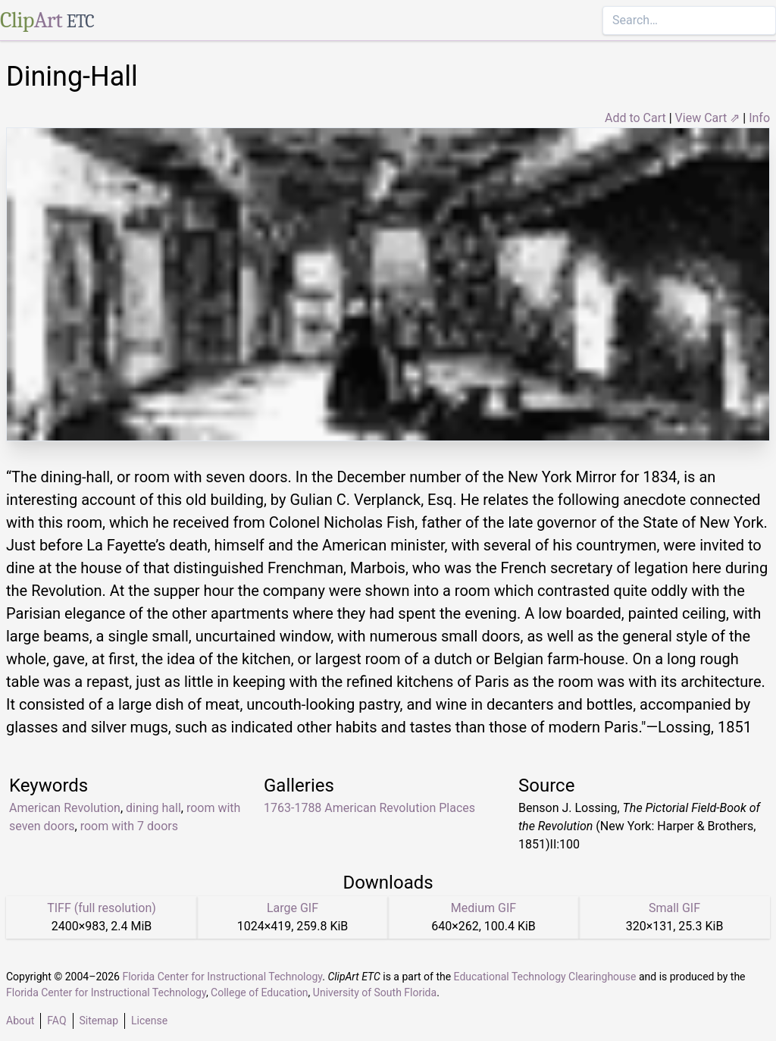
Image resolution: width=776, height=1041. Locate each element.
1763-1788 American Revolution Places (369, 808)
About (20, 1020)
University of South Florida (374, 992)
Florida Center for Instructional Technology (222, 976)
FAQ (56, 1020)
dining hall (153, 808)
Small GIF (674, 908)
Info (759, 118)
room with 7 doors (129, 826)
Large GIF (292, 908)
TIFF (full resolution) (101, 908)
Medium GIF (483, 908)
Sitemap (99, 1020)
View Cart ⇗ (707, 118)
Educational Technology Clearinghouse (545, 976)
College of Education (259, 992)
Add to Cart (635, 118)
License (149, 1020)
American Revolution (64, 808)
